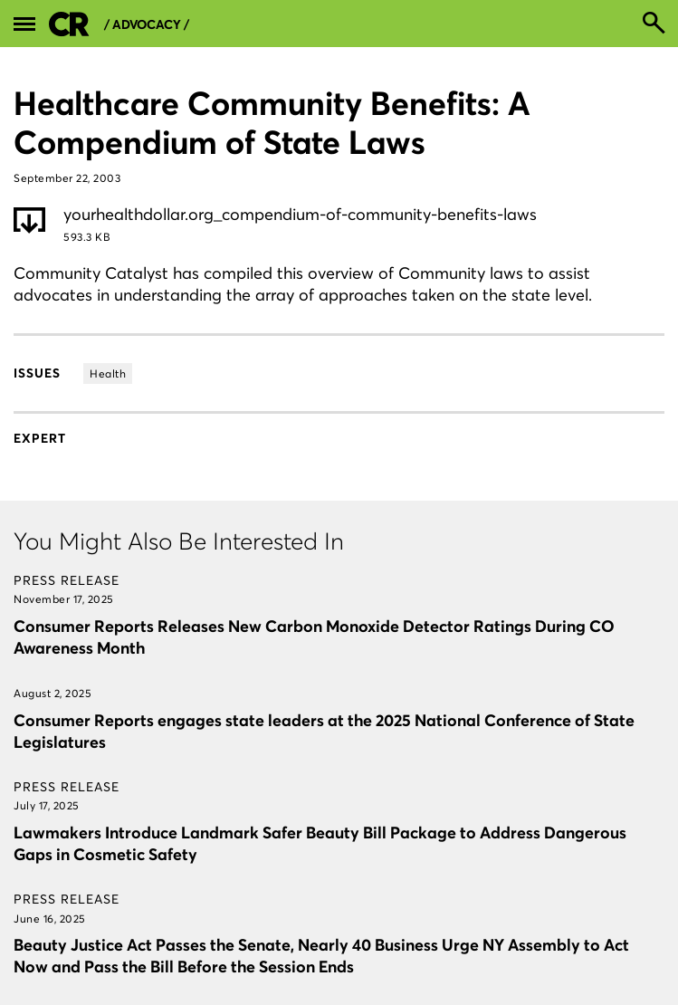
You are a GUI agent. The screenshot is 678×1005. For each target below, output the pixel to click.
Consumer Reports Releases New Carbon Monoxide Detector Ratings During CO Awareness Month (314, 637)
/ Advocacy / (146, 25)
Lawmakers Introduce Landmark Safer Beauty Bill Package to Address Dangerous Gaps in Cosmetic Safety (320, 843)
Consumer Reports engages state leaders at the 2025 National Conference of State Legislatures (324, 731)
